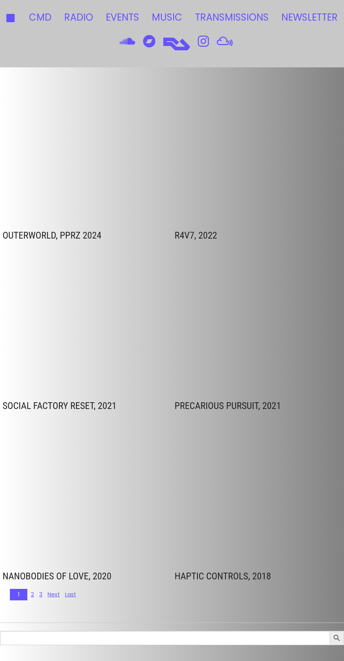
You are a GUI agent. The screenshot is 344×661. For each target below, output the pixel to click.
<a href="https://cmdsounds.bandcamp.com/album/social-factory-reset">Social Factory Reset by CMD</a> (71, 319)
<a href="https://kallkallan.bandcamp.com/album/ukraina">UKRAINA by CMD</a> (239, 149)
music (167, 17)
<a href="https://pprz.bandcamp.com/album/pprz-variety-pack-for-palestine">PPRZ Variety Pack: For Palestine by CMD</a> (71, 149)
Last (70, 594)
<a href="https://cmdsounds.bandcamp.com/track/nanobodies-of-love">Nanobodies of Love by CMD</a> (71, 490)
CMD (40, 17)
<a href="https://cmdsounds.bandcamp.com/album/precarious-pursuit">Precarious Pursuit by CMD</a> (239, 319)
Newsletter (309, 17)
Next (54, 594)
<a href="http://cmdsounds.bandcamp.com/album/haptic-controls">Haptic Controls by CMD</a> (239, 490)
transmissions (232, 17)
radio (78, 17)
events (122, 17)
